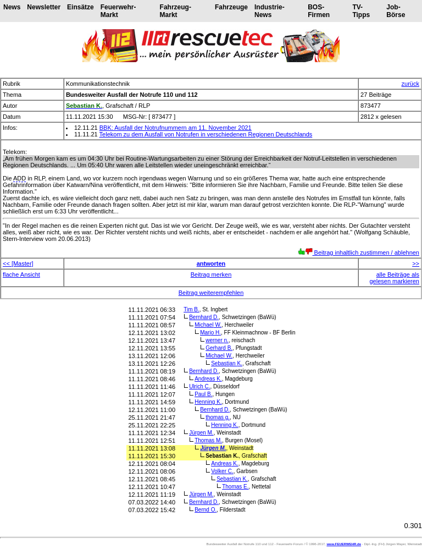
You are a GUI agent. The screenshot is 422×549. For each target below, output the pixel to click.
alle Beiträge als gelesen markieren (395, 277)
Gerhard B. (219, 348)
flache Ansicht (21, 274)
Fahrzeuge (231, 7)
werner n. (217, 340)
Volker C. (222, 471)
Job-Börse (395, 11)
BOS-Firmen (319, 11)
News (11, 7)
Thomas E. (235, 487)
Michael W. (208, 325)
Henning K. (208, 402)
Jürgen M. (201, 433)
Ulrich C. (199, 386)
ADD (19, 178)
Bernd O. (205, 510)
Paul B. (203, 394)
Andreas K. (208, 379)
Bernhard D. (204, 317)
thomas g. (218, 417)
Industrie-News (269, 11)
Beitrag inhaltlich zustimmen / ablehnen (358, 252)
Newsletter (43, 7)
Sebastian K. (226, 363)
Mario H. (210, 333)
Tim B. (191, 309)
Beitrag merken (211, 274)
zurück (410, 83)
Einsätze (80, 7)
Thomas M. (208, 440)
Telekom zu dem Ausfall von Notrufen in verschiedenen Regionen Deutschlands (206, 134)
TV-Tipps (361, 11)
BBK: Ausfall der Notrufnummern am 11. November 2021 (175, 127)
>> (415, 263)
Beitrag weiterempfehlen (211, 292)
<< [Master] (18, 263)
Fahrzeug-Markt (175, 11)
